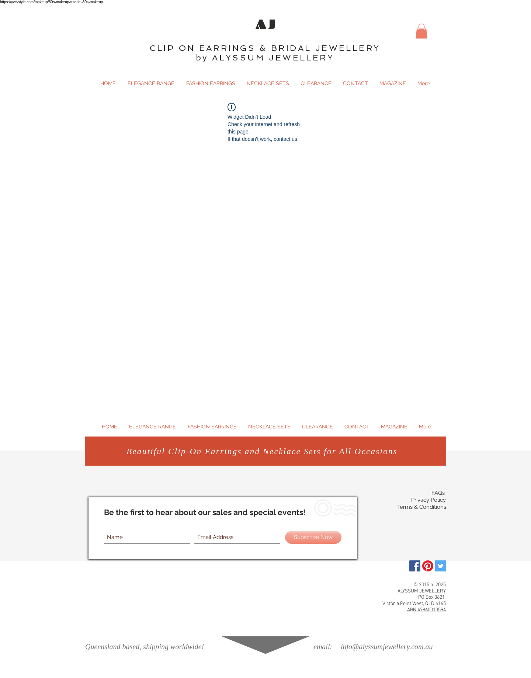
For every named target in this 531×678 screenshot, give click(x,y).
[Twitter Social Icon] (440, 565)
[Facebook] (414, 565)
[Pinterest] (427, 565)
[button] (421, 31)
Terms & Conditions (421, 507)
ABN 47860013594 (426, 610)
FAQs (438, 493)
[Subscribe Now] (313, 537)
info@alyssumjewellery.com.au (387, 647)
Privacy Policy (428, 500)
